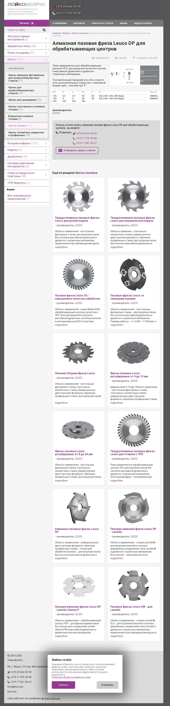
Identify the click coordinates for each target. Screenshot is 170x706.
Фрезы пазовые (80, 33)
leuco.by (11, 691)
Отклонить (107, 684)
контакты (79, 23)
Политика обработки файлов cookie (71, 677)
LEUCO (56, 113)
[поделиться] (100, 58)
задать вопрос (143, 23)
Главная (56, 33)
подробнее (61, 247)
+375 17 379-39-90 (66, 13)
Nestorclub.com (52, 698)
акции (123, 23)
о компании (59, 23)
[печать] (120, 58)
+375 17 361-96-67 (85, 143)
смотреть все (18, 68)
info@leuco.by (15, 686)
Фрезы (66, 33)
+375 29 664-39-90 (66, 6)
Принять (63, 684)
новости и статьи (102, 23)
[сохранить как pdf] (145, 58)
